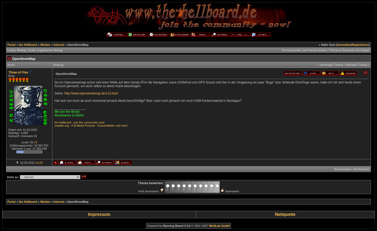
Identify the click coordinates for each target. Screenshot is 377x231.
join (76, 122)
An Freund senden (315, 50)
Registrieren (360, 44)
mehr (124, 125)
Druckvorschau (291, 50)
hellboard (65, 122)
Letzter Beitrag (16, 50)
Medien (45, 44)
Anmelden (344, 44)
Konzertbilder (106, 125)
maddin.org (61, 125)
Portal (11, 44)
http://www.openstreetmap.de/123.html (91, 93)
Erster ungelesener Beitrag (46, 50)
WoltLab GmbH (219, 225)
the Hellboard (28, 44)
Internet (58, 44)
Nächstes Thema (356, 64)
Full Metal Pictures (83, 125)
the (56, 122)
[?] (35, 142)
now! (101, 122)
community (91, 122)
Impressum (99, 214)
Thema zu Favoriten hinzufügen (349, 50)
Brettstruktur (362, 169)
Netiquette (285, 214)
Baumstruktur (342, 169)
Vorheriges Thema (331, 64)
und (117, 125)
